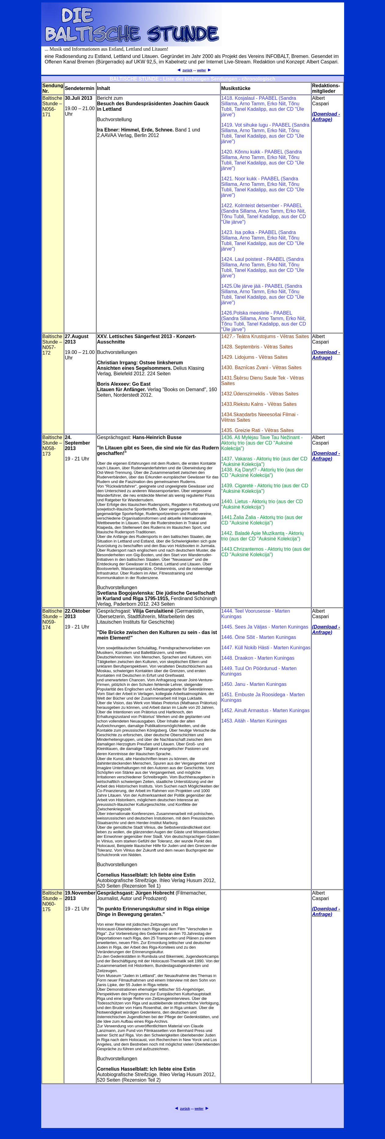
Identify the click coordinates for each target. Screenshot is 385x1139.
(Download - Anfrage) (326, 116)
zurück (187, 70)
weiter (201, 70)
